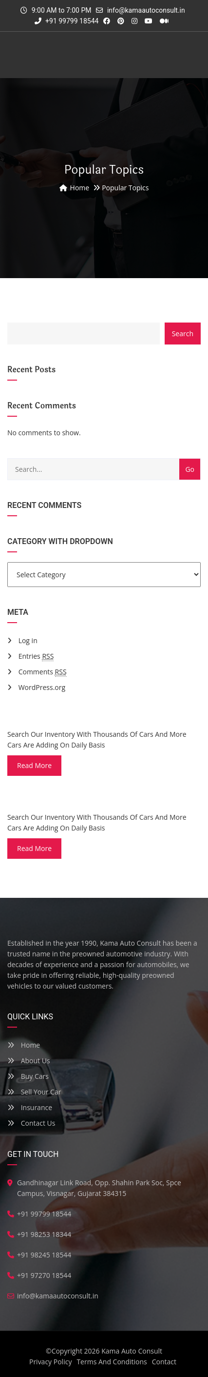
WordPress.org (42, 687)
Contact (164, 1361)
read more (34, 765)
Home (23, 1045)
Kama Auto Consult (131, 1351)
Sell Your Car (34, 1091)
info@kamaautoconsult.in (146, 10)
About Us (28, 1060)
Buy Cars (28, 1076)
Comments (43, 672)
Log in (28, 640)
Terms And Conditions (111, 1361)
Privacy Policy (50, 1361)
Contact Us (31, 1123)
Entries (36, 656)
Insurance (29, 1107)
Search (182, 333)
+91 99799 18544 (67, 21)
